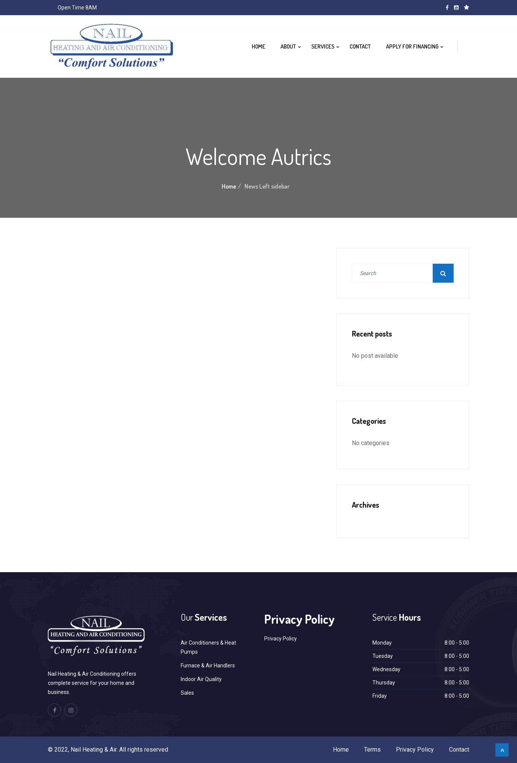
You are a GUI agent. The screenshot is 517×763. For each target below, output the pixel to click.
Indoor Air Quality (201, 679)
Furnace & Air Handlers (208, 665)
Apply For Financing (412, 46)
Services (322, 46)
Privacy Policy (280, 639)
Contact (360, 46)
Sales (187, 693)
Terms (372, 749)
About (288, 46)
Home (258, 46)
